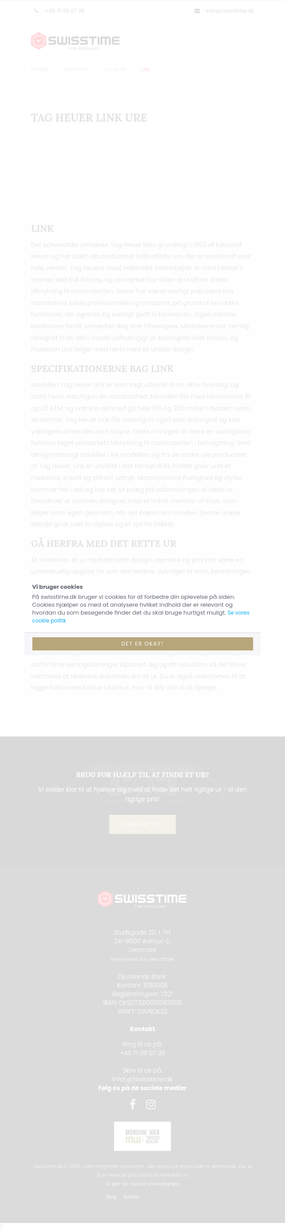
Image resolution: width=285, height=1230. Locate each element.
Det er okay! (143, 643)
